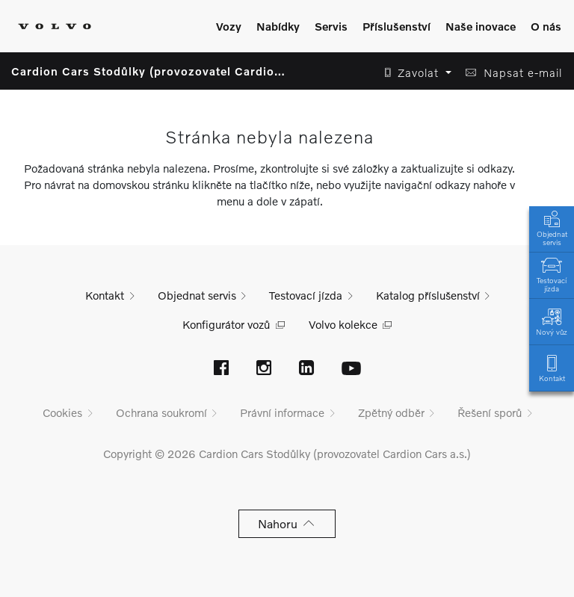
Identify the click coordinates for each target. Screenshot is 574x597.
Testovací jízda (551, 273)
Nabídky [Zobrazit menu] (278, 26)
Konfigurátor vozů (226, 324)
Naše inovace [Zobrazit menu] (480, 26)
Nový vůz (551, 321)
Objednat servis (551, 227)
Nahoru (287, 523)
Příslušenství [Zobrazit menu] (396, 26)
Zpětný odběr (391, 412)
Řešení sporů (489, 412)
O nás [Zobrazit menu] (546, 26)
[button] (413, 73)
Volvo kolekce (343, 324)
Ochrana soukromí (161, 412)
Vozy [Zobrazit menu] (228, 26)
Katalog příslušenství (428, 295)
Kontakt (551, 367)
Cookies (62, 412)
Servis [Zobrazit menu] (331, 26)
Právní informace (282, 412)
